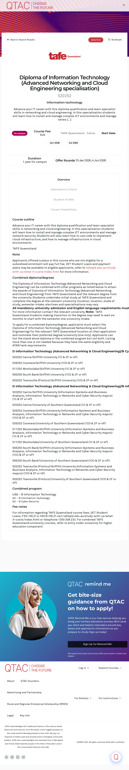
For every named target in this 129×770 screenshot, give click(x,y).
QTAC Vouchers (30, 681)
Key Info (26, 715)
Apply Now (95, 40)
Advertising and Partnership (24, 692)
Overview (63, 179)
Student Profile (64, 199)
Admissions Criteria (64, 189)
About (11, 681)
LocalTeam (119, 742)
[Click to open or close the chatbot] (116, 757)
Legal (10, 715)
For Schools (81, 698)
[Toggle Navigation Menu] (123, 5)
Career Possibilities (64, 209)
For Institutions (108, 698)
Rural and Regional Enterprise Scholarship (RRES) (37, 704)
